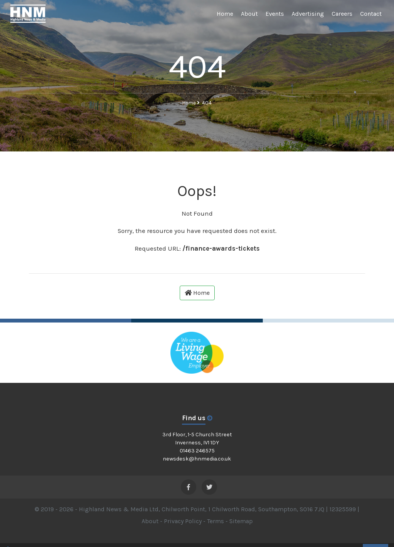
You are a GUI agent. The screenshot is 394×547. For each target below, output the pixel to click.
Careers (342, 13)
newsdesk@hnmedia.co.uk (197, 459)
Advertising (308, 13)
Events (274, 13)
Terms (215, 521)
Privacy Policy (183, 521)
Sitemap (241, 521)
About (249, 13)
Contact (371, 13)
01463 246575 (197, 450)
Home (225, 13)
